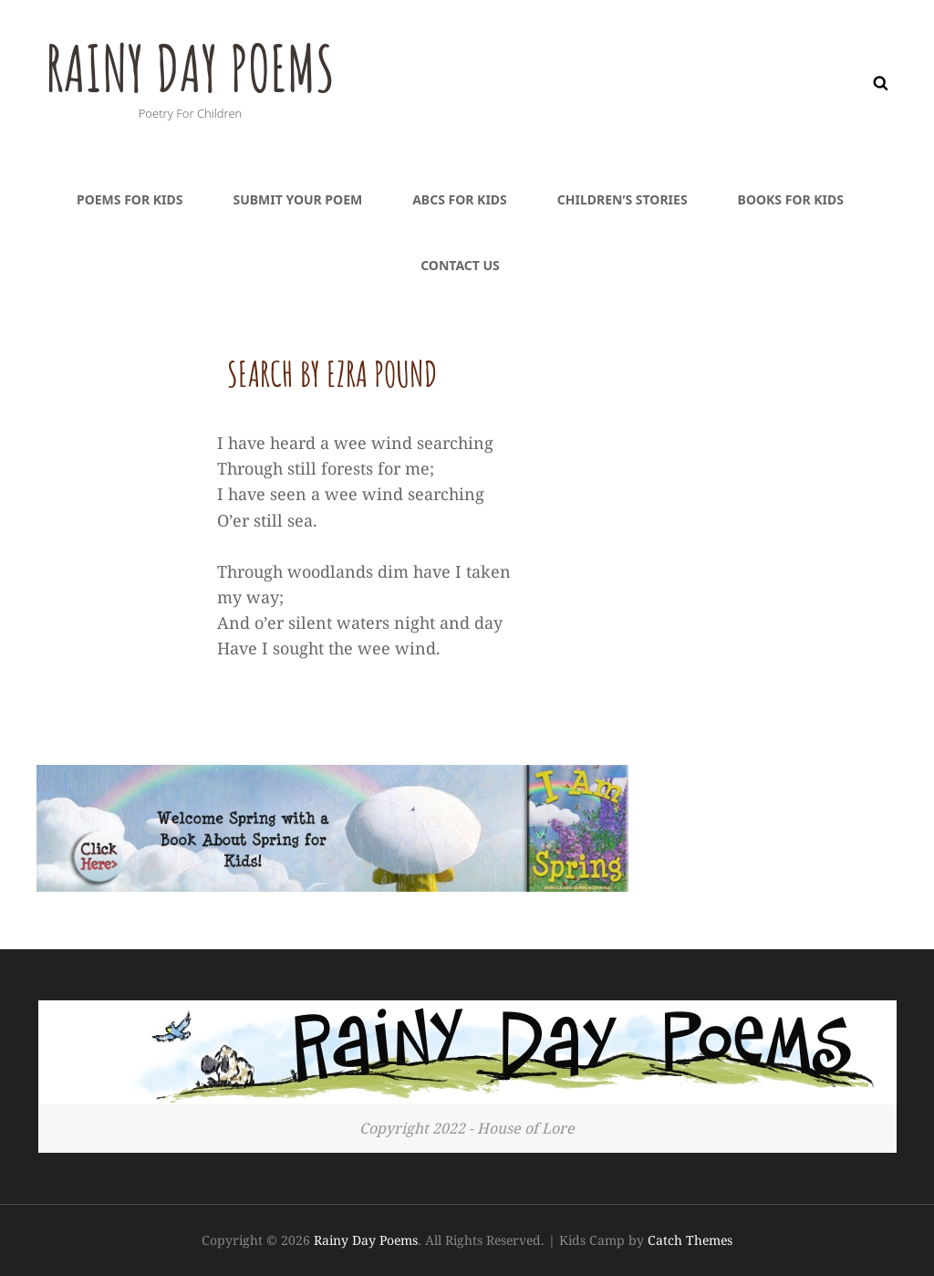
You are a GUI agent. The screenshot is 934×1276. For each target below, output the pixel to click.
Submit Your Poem (297, 199)
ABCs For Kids (459, 199)
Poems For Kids (129, 199)
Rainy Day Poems (194, 67)
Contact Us (460, 265)
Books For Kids (791, 199)
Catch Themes (690, 1240)
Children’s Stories (622, 199)
